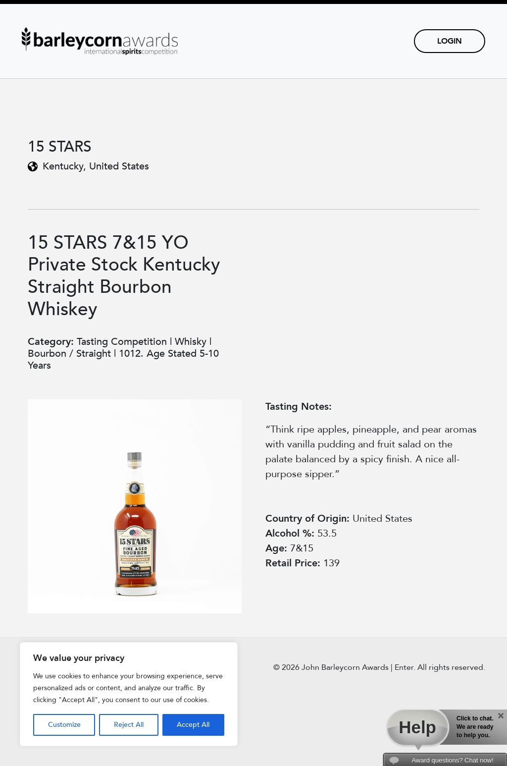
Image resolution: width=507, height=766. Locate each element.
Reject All (129, 724)
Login (449, 41)
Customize (64, 724)
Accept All (193, 724)
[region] (129, 694)
